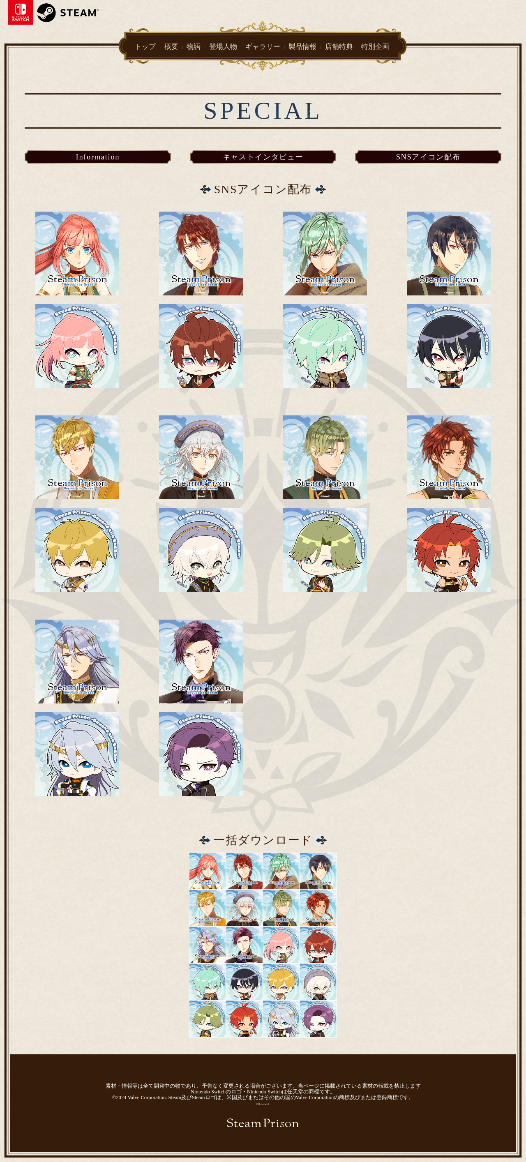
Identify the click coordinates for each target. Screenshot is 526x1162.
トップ (145, 46)
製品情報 (302, 46)
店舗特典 (339, 46)
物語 (194, 46)
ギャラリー (262, 46)
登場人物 (223, 46)
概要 (171, 46)
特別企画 (375, 47)
